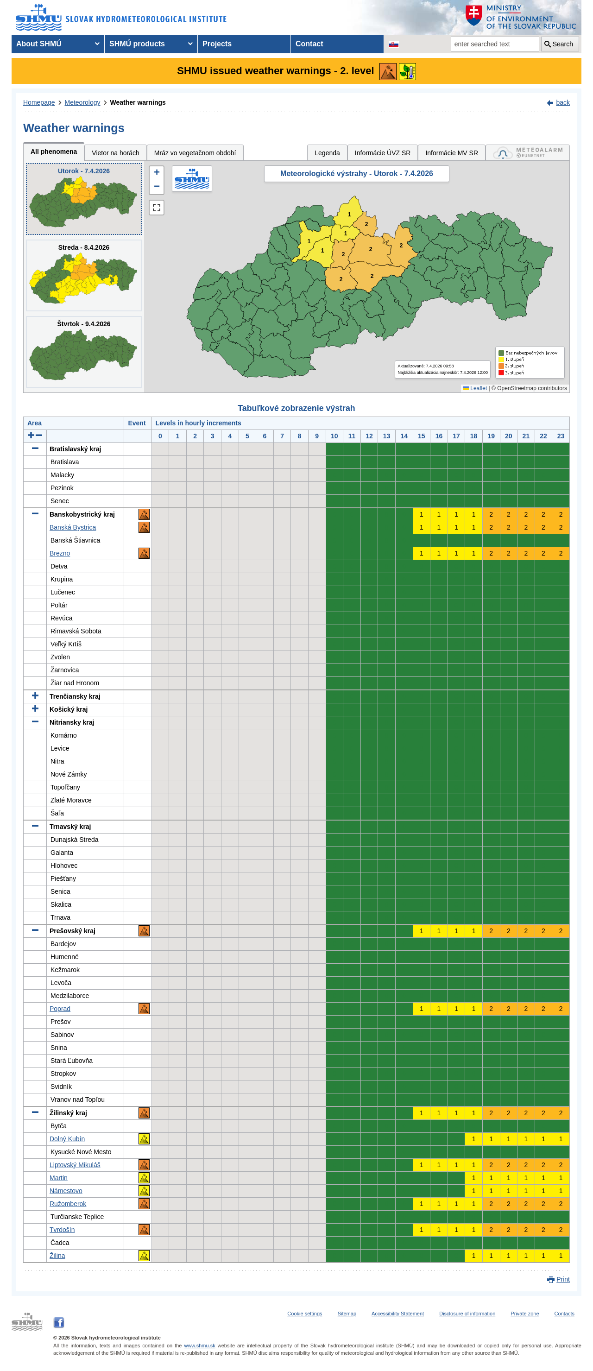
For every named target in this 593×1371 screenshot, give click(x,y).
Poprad (60, 1008)
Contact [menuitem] (309, 44)
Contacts (564, 1313)
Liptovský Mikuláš (75, 1165)
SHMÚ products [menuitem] (137, 44)
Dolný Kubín (67, 1139)
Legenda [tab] (327, 153)
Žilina (57, 1255)
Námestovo (66, 1190)
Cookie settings (304, 1313)
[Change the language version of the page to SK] (394, 44)
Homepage (39, 102)
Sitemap (347, 1313)
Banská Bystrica (73, 527)
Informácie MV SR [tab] (451, 153)
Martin (59, 1177)
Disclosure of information (467, 1313)
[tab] (528, 153)
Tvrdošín (62, 1229)
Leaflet (475, 388)
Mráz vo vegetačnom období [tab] (195, 153)
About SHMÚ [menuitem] (39, 44)
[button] (157, 173)
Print (563, 1279)
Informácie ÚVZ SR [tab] (383, 153)
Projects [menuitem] (217, 44)
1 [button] (345, 234)
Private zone (525, 1313)
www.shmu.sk (199, 1345)
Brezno (60, 553)
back (563, 102)
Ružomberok (68, 1203)
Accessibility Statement (398, 1313)
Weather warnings (138, 102)
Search (563, 44)
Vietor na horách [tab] (115, 153)
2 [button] (370, 249)
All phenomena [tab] (54, 151)
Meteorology (83, 102)
